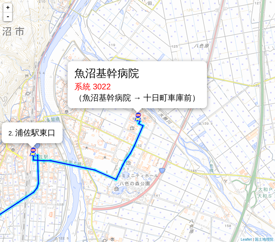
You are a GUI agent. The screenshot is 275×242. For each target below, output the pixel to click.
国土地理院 (264, 239)
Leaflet (246, 239)
